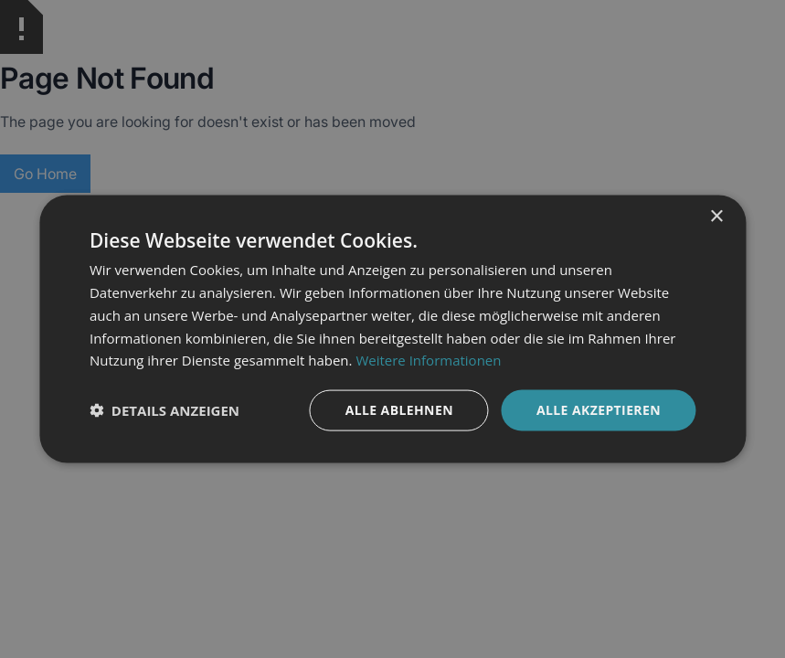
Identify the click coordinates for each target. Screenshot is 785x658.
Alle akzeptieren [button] (598, 410)
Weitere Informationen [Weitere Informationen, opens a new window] (428, 360)
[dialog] (392, 329)
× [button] (716, 217)
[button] (164, 410)
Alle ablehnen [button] (399, 410)
